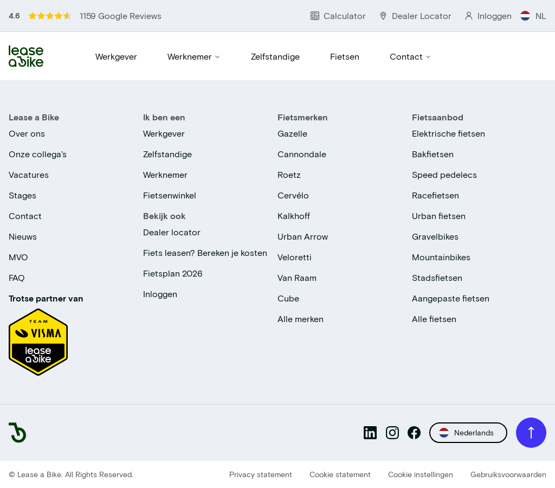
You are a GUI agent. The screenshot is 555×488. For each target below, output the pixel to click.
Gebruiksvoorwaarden (508, 474)
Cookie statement (340, 474)
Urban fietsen (439, 215)
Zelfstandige (275, 56)
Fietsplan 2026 (173, 273)
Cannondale (302, 154)
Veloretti (295, 257)
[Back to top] (531, 433)
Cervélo (293, 195)
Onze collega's (38, 154)
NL (533, 15)
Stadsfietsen (437, 277)
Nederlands (466, 433)
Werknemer (194, 56)
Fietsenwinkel (169, 195)
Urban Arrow (303, 236)
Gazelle (292, 133)
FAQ (17, 277)
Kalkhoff (294, 215)
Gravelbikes (435, 236)
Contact (410, 56)
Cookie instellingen (420, 474)
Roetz (289, 174)
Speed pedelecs (444, 174)
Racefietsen (435, 195)
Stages (22, 195)
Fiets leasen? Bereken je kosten (205, 252)
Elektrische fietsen (448, 133)
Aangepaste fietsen (450, 298)
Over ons (27, 133)
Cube (288, 298)
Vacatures (29, 174)
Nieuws (23, 236)
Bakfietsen (433, 154)
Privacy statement (260, 474)
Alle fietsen (434, 318)
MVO (18, 257)
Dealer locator (172, 232)
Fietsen (344, 56)
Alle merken (301, 318)
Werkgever (116, 56)
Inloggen (160, 293)
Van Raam (297, 277)
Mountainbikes (441, 257)
